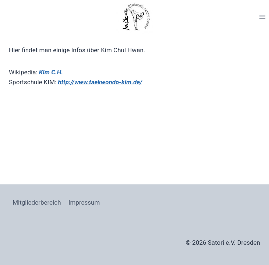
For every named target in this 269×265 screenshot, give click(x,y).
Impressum (84, 202)
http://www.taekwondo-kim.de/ (100, 82)
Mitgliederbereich (37, 202)
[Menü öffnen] (262, 16)
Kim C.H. (51, 72)
